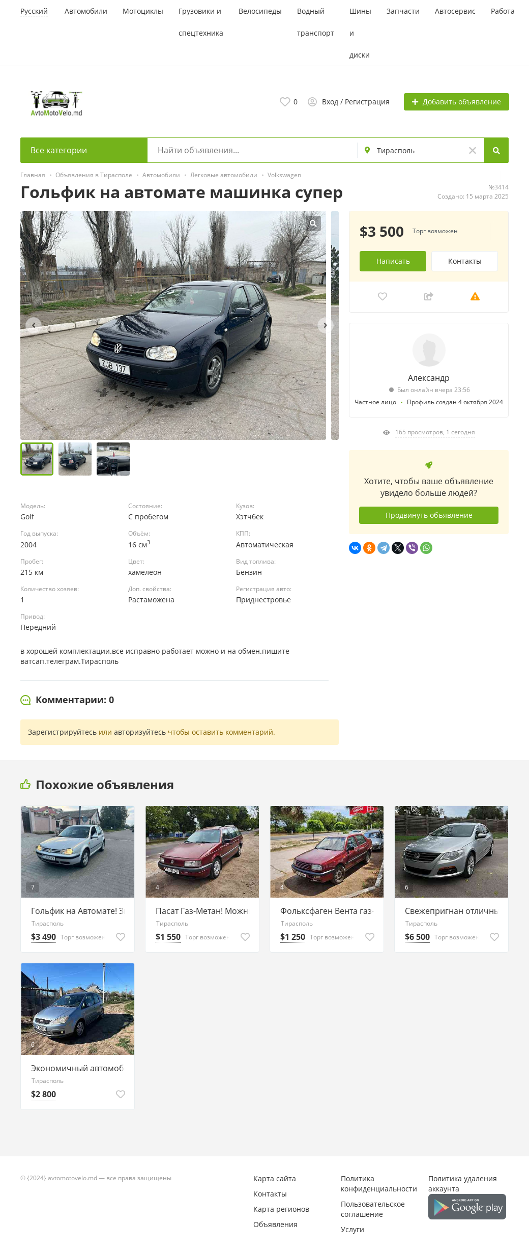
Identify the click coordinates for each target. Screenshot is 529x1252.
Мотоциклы (143, 11)
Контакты (465, 261)
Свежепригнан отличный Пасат (454, 910)
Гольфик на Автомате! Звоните (80, 910)
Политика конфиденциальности (379, 1183)
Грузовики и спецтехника (201, 22)
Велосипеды (260, 11)
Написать (393, 261)
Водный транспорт (315, 22)
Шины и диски (360, 33)
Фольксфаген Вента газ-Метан (329, 910)
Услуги (352, 1229)
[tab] (67, 700)
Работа (503, 11)
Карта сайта (274, 1178)
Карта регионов (281, 1209)
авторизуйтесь (140, 732)
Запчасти (403, 11)
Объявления (275, 1224)
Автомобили (86, 11)
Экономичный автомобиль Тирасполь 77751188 (80, 1068)
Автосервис (455, 11)
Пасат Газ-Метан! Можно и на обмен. (205, 910)
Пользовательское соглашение (373, 1209)
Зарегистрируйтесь (62, 732)
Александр (429, 377)
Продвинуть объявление (429, 515)
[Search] (496, 150)
